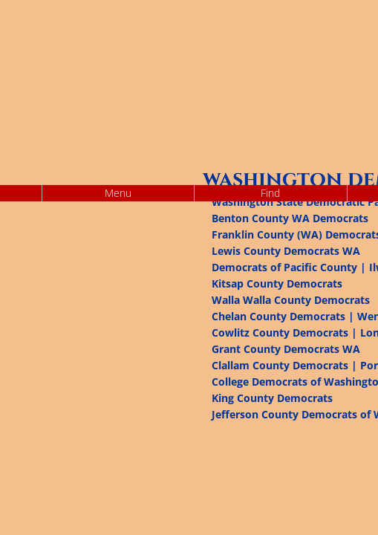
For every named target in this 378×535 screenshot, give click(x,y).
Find (270, 193)
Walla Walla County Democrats (291, 300)
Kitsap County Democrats (277, 283)
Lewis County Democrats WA (286, 251)
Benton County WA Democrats (290, 218)
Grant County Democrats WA (286, 349)
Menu (118, 193)
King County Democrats (272, 398)
